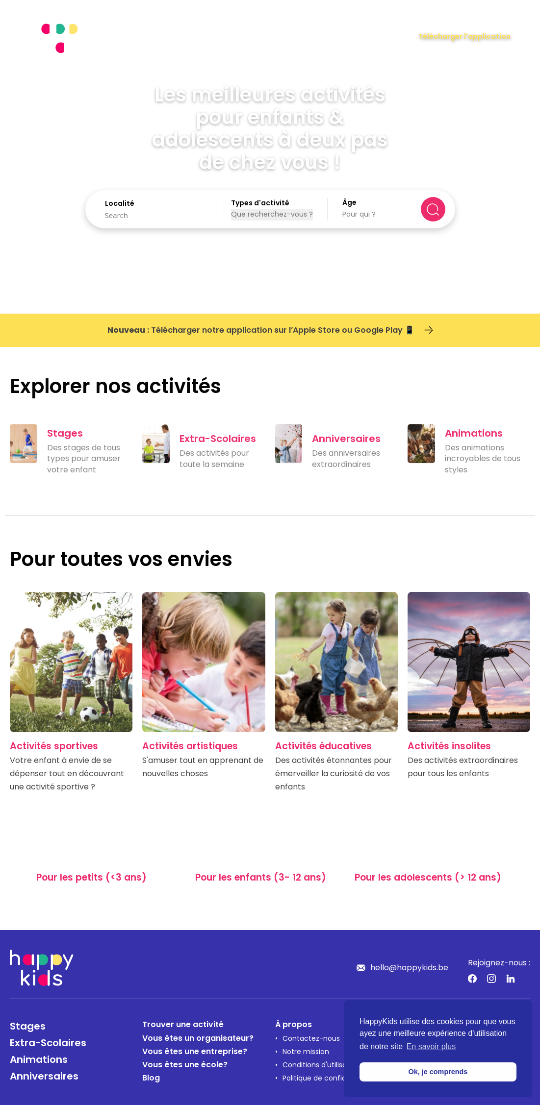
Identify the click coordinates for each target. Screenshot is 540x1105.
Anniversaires (44, 1077)
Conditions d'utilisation (321, 1065)
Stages (28, 1027)
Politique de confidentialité (328, 1078)
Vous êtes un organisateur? (198, 1038)
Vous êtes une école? (185, 1065)
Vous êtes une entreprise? (194, 1052)
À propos (293, 1025)
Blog (151, 1078)
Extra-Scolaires (48, 1043)
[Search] (153, 215)
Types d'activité (260, 203)
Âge (349, 203)
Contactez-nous (311, 1039)
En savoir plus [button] (431, 1046)
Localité (119, 204)
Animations (39, 1060)
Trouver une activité (183, 1025)
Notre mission (306, 1052)
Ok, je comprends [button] (438, 1072)
